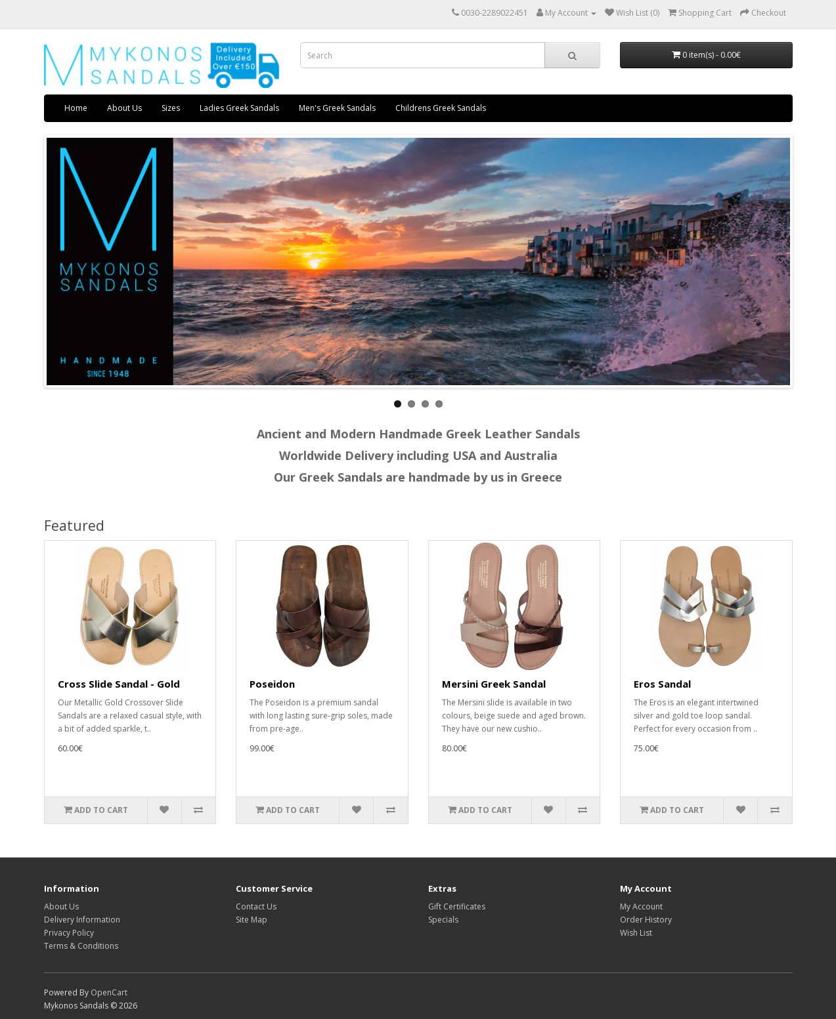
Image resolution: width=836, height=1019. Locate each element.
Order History (646, 919)
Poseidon (272, 683)
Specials (443, 919)
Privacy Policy (69, 932)
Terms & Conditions (81, 945)
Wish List (636, 932)
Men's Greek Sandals (337, 108)
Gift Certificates (456, 906)
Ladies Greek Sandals (239, 108)
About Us (124, 108)
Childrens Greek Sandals (440, 108)
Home (75, 108)
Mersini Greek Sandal (494, 683)
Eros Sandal (662, 683)
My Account (641, 906)
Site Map (251, 919)
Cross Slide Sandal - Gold (119, 683)
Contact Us (256, 906)
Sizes (171, 108)
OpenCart (109, 992)
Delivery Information (82, 919)
